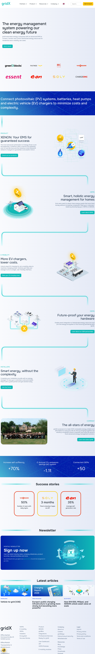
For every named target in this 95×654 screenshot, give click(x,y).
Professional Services (46, 636)
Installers (22, 634)
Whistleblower (62, 638)
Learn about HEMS (87, 212)
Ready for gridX (44, 638)
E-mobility (23, 629)
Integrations (43, 634)
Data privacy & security (65, 636)
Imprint (79, 629)
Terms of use (81, 638)
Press (59, 649)
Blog (59, 644)
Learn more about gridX (86, 439)
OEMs (21, 631)
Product (41, 627)
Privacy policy (81, 634)
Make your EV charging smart (11, 275)
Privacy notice (81, 631)
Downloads (61, 651)
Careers (60, 631)
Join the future (6, 387)
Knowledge (61, 647)
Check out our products (9, 155)
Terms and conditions (84, 636)
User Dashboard (44, 641)
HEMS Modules (44, 646)
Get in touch (88, 4)
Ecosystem (23, 636)
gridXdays (61, 634)
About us (61, 629)
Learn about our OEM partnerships (82, 331)
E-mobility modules (45, 649)
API (40, 644)
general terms (27, 559)
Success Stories (25, 638)
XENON (41, 629)
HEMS (22, 627)
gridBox (41, 631)
